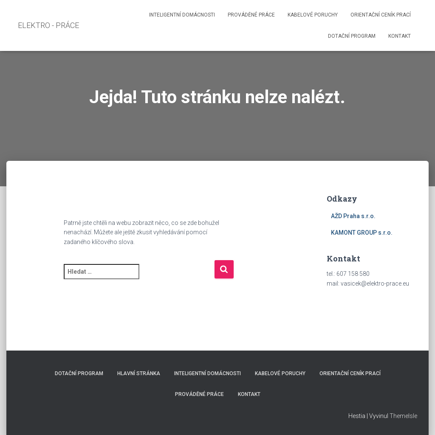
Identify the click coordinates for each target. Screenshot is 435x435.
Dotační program (352, 36)
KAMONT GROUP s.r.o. (362, 232)
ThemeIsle (403, 416)
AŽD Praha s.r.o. (353, 216)
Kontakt (399, 36)
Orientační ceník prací (380, 15)
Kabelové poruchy (313, 15)
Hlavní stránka (138, 373)
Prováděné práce (251, 15)
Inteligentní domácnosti (182, 15)
